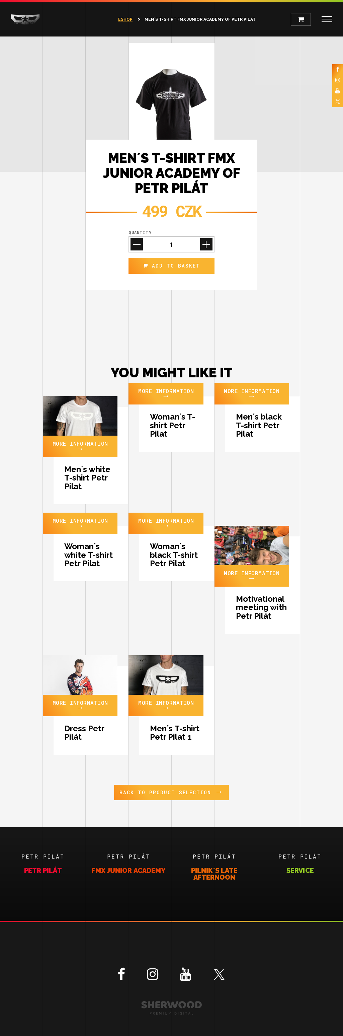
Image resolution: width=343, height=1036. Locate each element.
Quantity (140, 232)
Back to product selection (171, 791)
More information (80, 446)
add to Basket (171, 266)
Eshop (125, 19)
